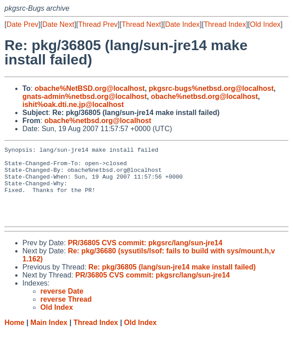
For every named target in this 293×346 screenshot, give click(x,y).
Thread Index (225, 24)
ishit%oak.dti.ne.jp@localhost (73, 104)
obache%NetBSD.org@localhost (89, 88)
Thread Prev (98, 24)
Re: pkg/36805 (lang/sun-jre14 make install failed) (171, 282)
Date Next (58, 24)
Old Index (265, 24)
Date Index (182, 24)
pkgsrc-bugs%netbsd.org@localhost (211, 88)
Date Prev (22, 24)
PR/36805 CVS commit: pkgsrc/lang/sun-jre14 (145, 257)
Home (14, 337)
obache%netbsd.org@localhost (204, 96)
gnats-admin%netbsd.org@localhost (84, 96)
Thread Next (141, 24)
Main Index (49, 337)
